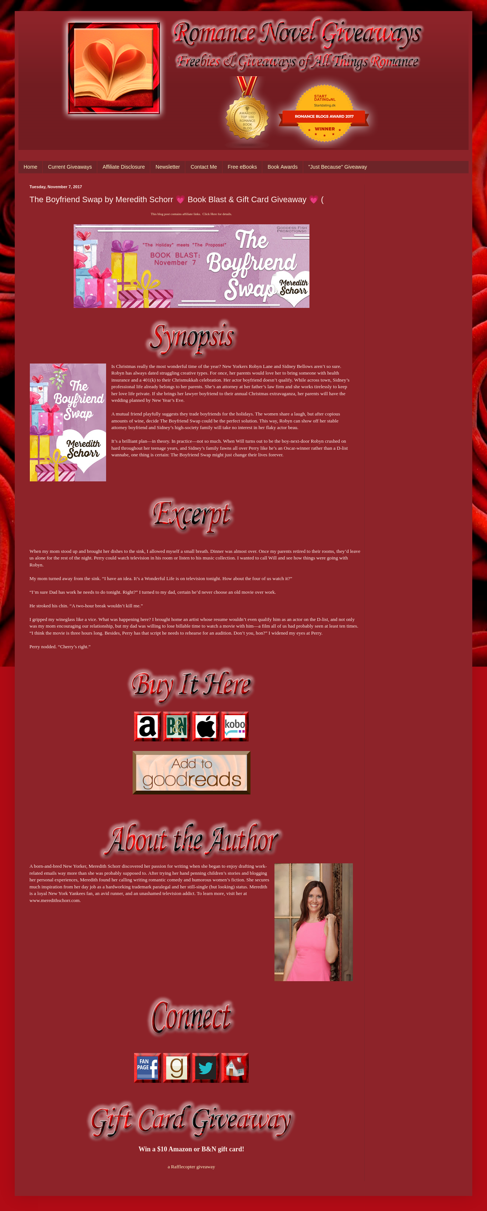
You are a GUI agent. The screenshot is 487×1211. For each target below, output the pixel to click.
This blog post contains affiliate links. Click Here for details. (191, 214)
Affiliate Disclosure (123, 167)
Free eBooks (242, 167)
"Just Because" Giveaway (337, 167)
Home (30, 167)
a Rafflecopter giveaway (191, 1166)
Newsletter (167, 167)
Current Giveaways (70, 167)
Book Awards (282, 167)
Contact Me (203, 167)
